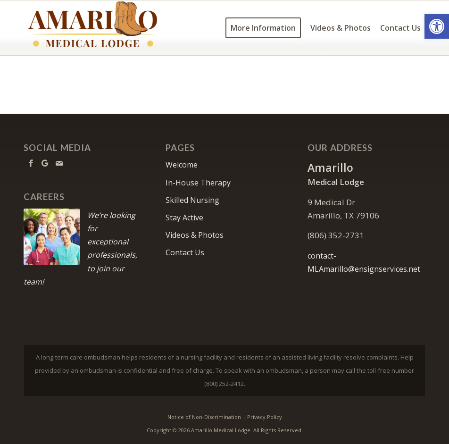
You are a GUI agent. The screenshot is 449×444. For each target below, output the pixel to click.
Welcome (182, 164)
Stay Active (184, 217)
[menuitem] (263, 27)
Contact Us (185, 252)
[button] (436, 26)
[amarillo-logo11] (110, 27)
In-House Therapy (198, 182)
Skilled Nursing (192, 200)
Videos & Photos (195, 235)
